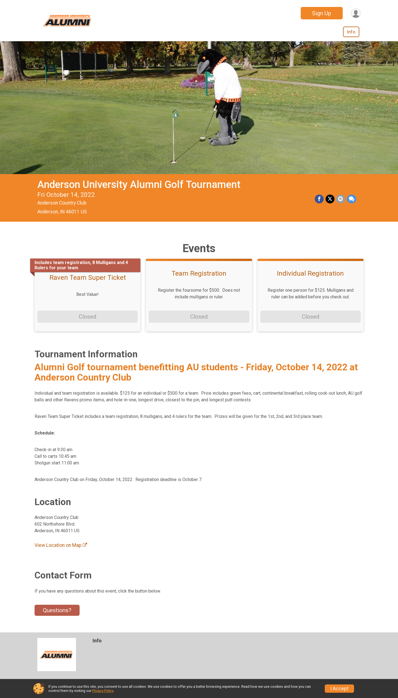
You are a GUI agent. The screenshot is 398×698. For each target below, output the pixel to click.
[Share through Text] (351, 199)
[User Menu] (355, 13)
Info (351, 32)
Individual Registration (310, 273)
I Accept (339, 688)
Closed (87, 316)
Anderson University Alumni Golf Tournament (138, 184)
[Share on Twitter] (330, 199)
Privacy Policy (102, 691)
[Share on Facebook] (319, 199)
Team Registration (199, 273)
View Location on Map (61, 545)
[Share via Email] (340, 199)
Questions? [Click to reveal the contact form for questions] (57, 610)
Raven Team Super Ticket (87, 277)
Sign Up (321, 13)
